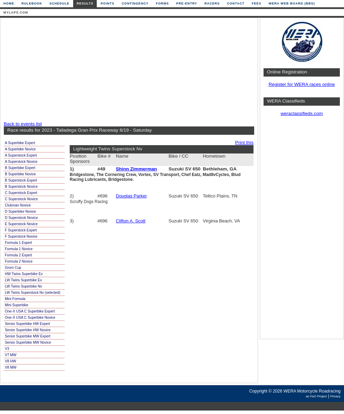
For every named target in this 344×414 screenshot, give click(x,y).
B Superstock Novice (21, 186)
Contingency (135, 3)
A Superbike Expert (20, 143)
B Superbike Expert (20, 168)
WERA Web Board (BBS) (291, 3)
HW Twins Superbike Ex (24, 274)
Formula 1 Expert (18, 243)
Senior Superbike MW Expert (27, 336)
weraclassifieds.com (302, 113)
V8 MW (10, 367)
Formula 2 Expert (18, 255)
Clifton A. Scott (130, 220)
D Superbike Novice (20, 211)
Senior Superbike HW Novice (28, 330)
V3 (7, 349)
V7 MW (10, 355)
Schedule (60, 3)
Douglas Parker (131, 196)
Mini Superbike (16, 305)
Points (107, 3)
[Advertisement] (110, 69)
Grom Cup (13, 268)
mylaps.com (15, 12)
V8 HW (10, 361)
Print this (244, 142)
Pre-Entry (186, 3)
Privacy (335, 396)
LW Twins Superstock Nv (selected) (32, 292)
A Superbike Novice (20, 149)
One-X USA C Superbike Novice (30, 317)
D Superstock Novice (21, 218)
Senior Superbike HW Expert (27, 324)
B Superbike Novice (20, 174)
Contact (235, 3)
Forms (162, 3)
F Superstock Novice (21, 236)
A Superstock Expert (21, 155)
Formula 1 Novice (19, 249)
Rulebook (32, 3)
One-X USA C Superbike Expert (30, 311)
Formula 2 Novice (19, 261)
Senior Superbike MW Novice (28, 342)
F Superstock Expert (21, 230)
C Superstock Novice (21, 199)
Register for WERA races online (301, 84)
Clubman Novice (18, 205)
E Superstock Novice (21, 224)
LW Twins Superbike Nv (23, 286)
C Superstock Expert (21, 193)
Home (8, 3)
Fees (256, 3)
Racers (212, 3)
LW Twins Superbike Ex (23, 280)
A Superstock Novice (21, 162)
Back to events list (23, 123)
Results (85, 3)
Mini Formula (15, 299)
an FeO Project (316, 396)
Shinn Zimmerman (136, 168)
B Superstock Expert (21, 180)
